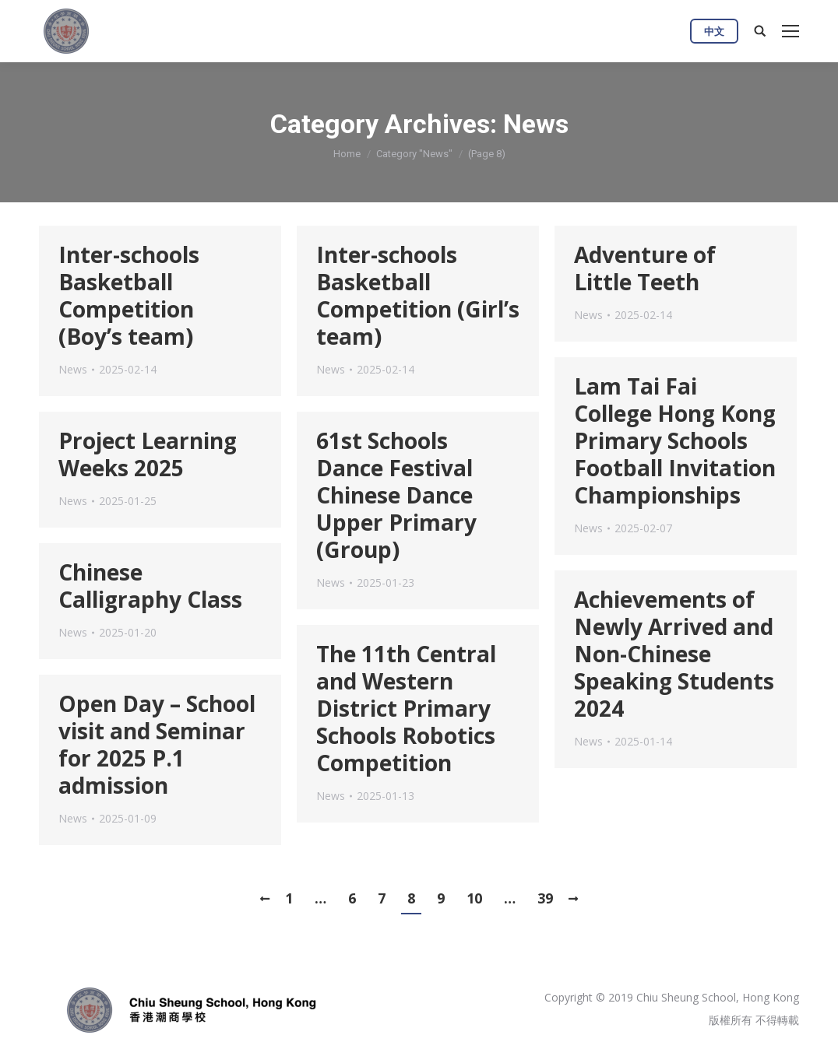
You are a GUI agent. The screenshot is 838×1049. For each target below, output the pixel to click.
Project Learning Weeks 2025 (147, 454)
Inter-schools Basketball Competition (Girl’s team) (417, 295)
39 (545, 898)
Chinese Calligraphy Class (150, 586)
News (72, 369)
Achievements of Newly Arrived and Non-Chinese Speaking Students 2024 (674, 654)
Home (347, 154)
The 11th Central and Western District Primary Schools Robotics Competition (406, 708)
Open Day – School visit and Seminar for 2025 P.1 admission (156, 744)
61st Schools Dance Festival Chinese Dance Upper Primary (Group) (396, 495)
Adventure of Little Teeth (645, 268)
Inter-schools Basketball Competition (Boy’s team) (128, 295)
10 (474, 898)
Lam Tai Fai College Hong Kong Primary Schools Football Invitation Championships (675, 441)
